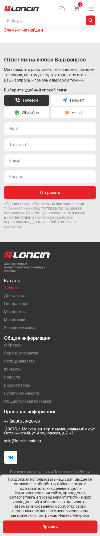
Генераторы (15, 303)
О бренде (13, 345)
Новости (12, 377)
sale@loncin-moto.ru (22, 441)
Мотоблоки (14, 319)
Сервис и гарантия (21, 353)
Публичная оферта (21, 393)
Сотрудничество (19, 361)
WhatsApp (27, 112)
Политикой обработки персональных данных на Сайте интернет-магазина (41, 222)
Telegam (73, 100)
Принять (50, 527)
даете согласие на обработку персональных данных (44, 210)
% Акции (11, 287)
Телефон (26, 100)
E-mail (73, 112)
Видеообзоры (17, 385)
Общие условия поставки (27, 401)
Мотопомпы (15, 311)
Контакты (13, 369)
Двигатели (14, 295)
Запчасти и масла (20, 327)
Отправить (50, 192)
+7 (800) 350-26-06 (22, 421)
